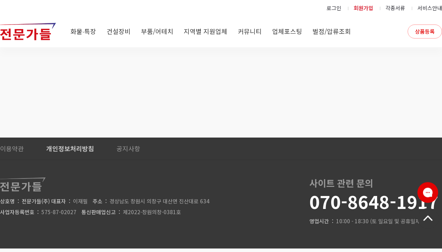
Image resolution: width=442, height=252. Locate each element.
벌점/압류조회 (332, 31)
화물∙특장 (83, 31)
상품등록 (425, 31)
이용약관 (12, 148)
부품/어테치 (157, 31)
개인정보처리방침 (70, 148)
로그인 (334, 8)
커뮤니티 (250, 31)
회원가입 (363, 8)
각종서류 (395, 8)
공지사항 (128, 148)
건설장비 (118, 31)
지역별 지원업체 (205, 31)
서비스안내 (429, 8)
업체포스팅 (287, 31)
